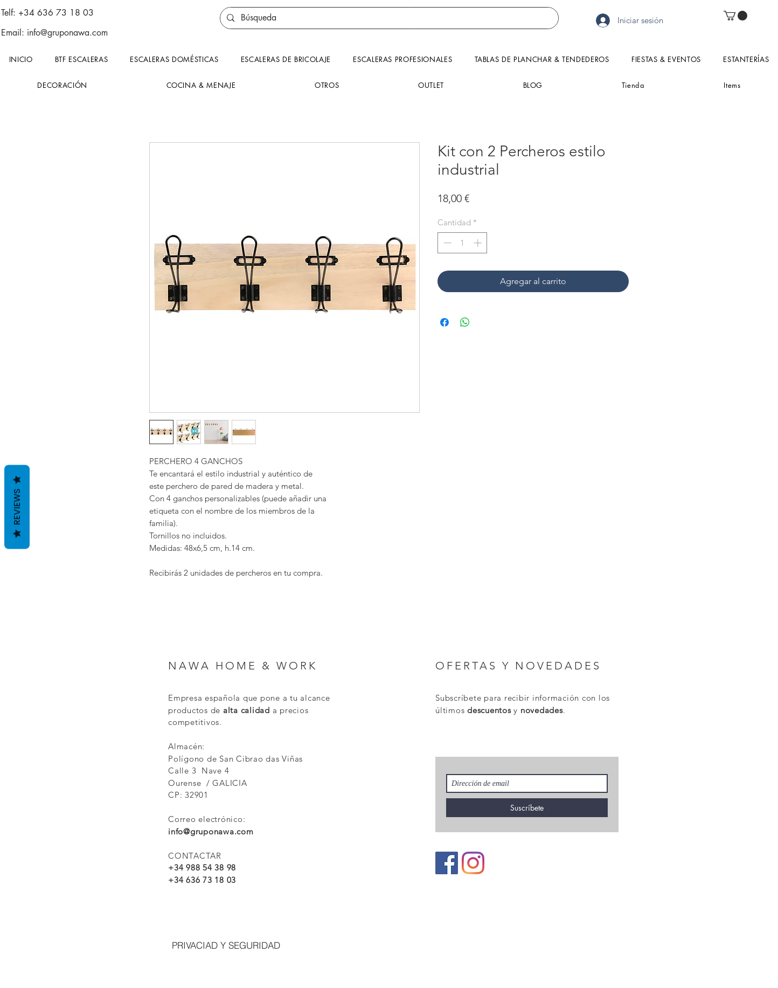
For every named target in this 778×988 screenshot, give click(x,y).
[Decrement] (446, 243)
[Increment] (478, 243)
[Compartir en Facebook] (444, 322)
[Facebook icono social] (446, 863)
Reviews (17, 506)
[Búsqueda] (388, 18)
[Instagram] (473, 863)
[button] (735, 15)
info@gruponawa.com (67, 32)
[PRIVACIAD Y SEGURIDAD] (225, 945)
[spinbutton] (462, 243)
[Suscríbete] (527, 807)
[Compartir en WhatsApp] (465, 322)
